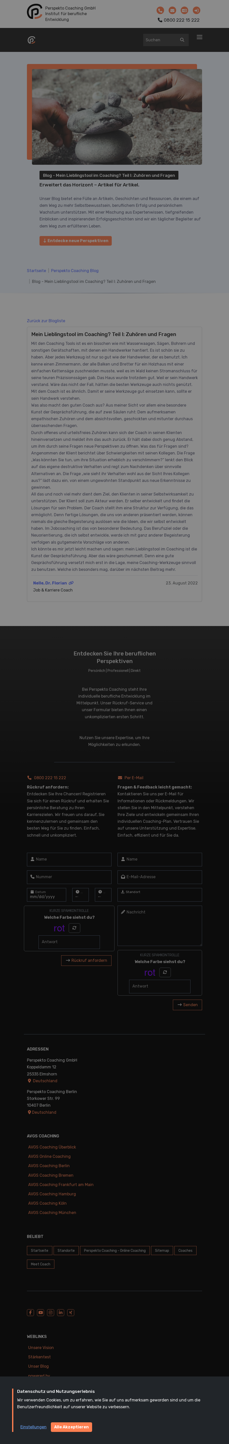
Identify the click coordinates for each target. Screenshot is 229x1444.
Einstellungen (33, 1427)
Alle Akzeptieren (71, 1427)
